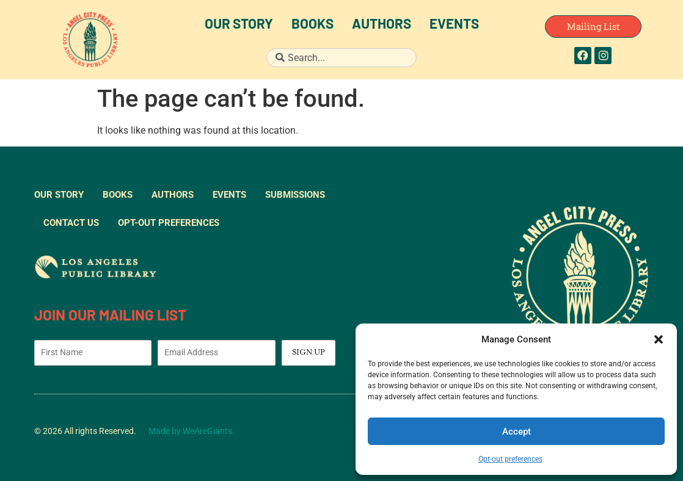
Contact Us (71, 222)
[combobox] (341, 57)
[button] (658, 339)
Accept (516, 431)
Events (454, 25)
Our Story (239, 25)
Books (312, 25)
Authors (381, 25)
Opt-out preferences (510, 459)
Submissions (295, 194)
